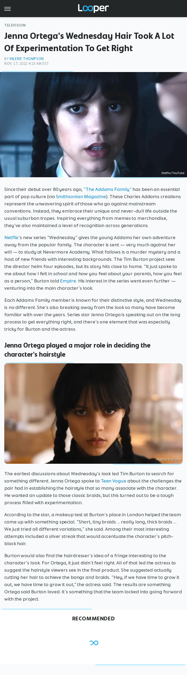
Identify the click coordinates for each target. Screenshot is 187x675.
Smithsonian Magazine (81, 196)
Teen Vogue (113, 481)
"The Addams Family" (107, 189)
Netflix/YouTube (173, 173)
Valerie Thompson (26, 58)
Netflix (11, 237)
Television (15, 25)
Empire (68, 281)
